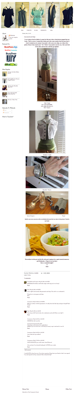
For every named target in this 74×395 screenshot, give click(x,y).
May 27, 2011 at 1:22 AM (38, 340)
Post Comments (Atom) (33, 392)
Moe (28, 289)
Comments (6, 112)
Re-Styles (36, 30)
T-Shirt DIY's (29, 30)
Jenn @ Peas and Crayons (32, 281)
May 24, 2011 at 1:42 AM (35, 311)
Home (22, 30)
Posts (4, 110)
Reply (28, 285)
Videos (51, 30)
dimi (28, 311)
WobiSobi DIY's (44, 30)
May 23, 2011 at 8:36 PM (35, 289)
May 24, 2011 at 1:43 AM (38, 332)
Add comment (28, 350)
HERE (51, 104)
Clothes (29, 275)
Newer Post (25, 389)
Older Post (69, 389)
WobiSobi (12, 35)
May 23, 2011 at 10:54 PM (39, 301)
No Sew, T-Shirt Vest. (12, 99)
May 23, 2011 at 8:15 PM (44, 281)
